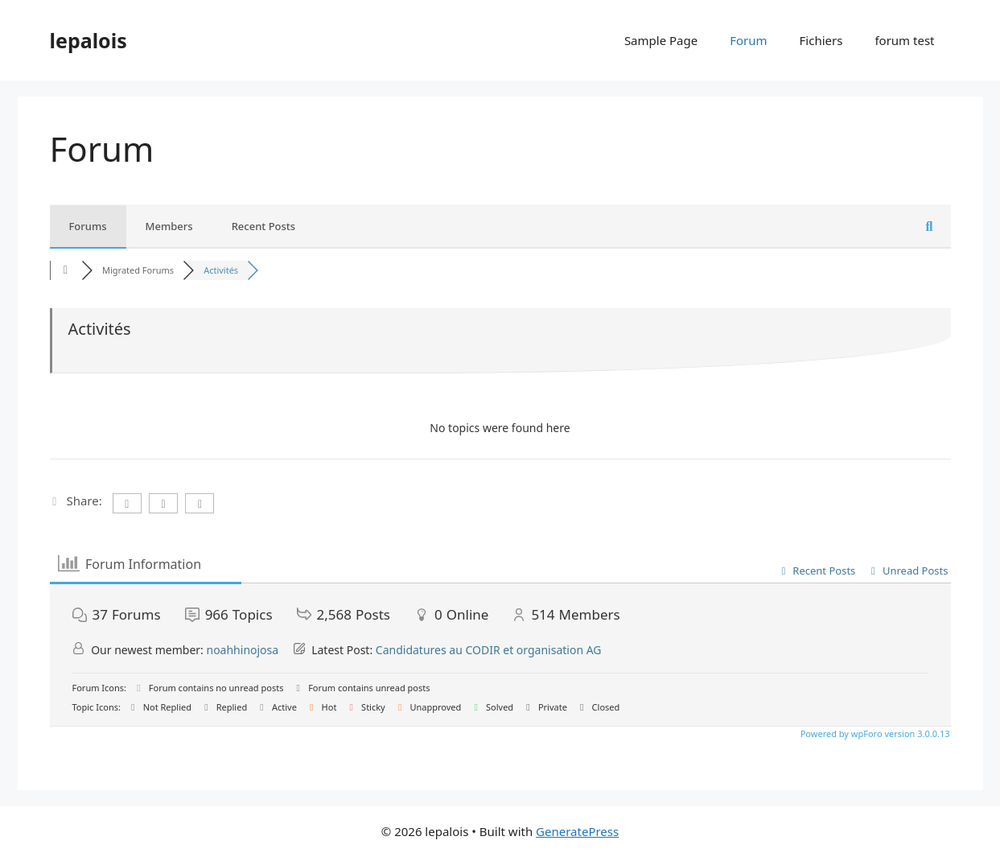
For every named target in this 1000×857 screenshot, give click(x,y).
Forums (88, 226)
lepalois (88, 40)
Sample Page (661, 40)
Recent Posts (264, 226)
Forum (748, 40)
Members (169, 226)
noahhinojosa (242, 649)
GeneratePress (577, 831)
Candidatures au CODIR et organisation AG (489, 649)
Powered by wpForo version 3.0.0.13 (874, 733)
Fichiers (821, 40)
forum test (904, 40)
